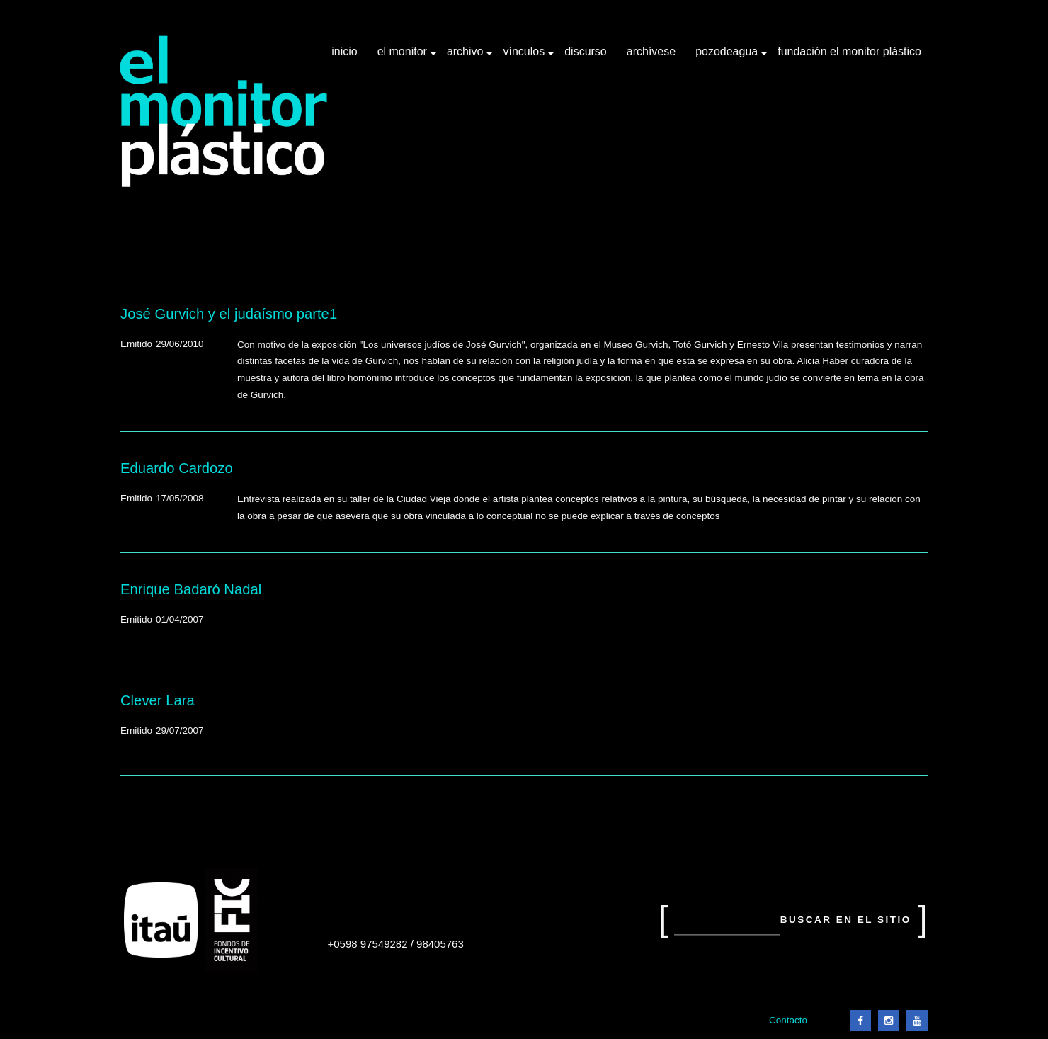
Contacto (788, 1020)
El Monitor (403, 56)
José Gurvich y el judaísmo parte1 (228, 314)
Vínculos (525, 56)
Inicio (344, 51)
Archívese (651, 51)
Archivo (466, 56)
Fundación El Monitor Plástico (849, 51)
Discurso (585, 51)
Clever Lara (157, 700)
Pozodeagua (728, 56)
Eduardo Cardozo (176, 468)
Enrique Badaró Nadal (190, 589)
